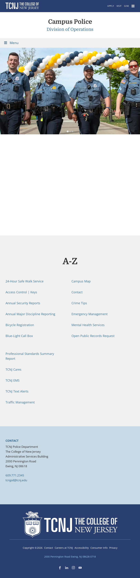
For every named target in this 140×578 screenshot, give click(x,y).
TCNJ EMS (13, 380)
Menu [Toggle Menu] (11, 43)
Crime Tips (79, 303)
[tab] (68, 131)
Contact (77, 292)
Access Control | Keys (21, 292)
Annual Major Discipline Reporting (30, 314)
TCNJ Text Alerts (17, 391)
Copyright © (32, 547)
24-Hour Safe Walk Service (25, 281)
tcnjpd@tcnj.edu (16, 480)
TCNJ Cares (13, 369)
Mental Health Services (88, 325)
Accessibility (82, 547)
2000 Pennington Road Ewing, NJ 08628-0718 (70, 556)
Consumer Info (99, 547)
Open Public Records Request (92, 336)
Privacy (113, 547)
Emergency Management (89, 314)
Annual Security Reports (23, 303)
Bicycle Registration (20, 325)
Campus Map (81, 281)
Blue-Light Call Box (19, 336)
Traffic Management (20, 402)
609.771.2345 (15, 475)
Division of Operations (70, 29)
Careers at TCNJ (64, 547)
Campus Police (70, 21)
